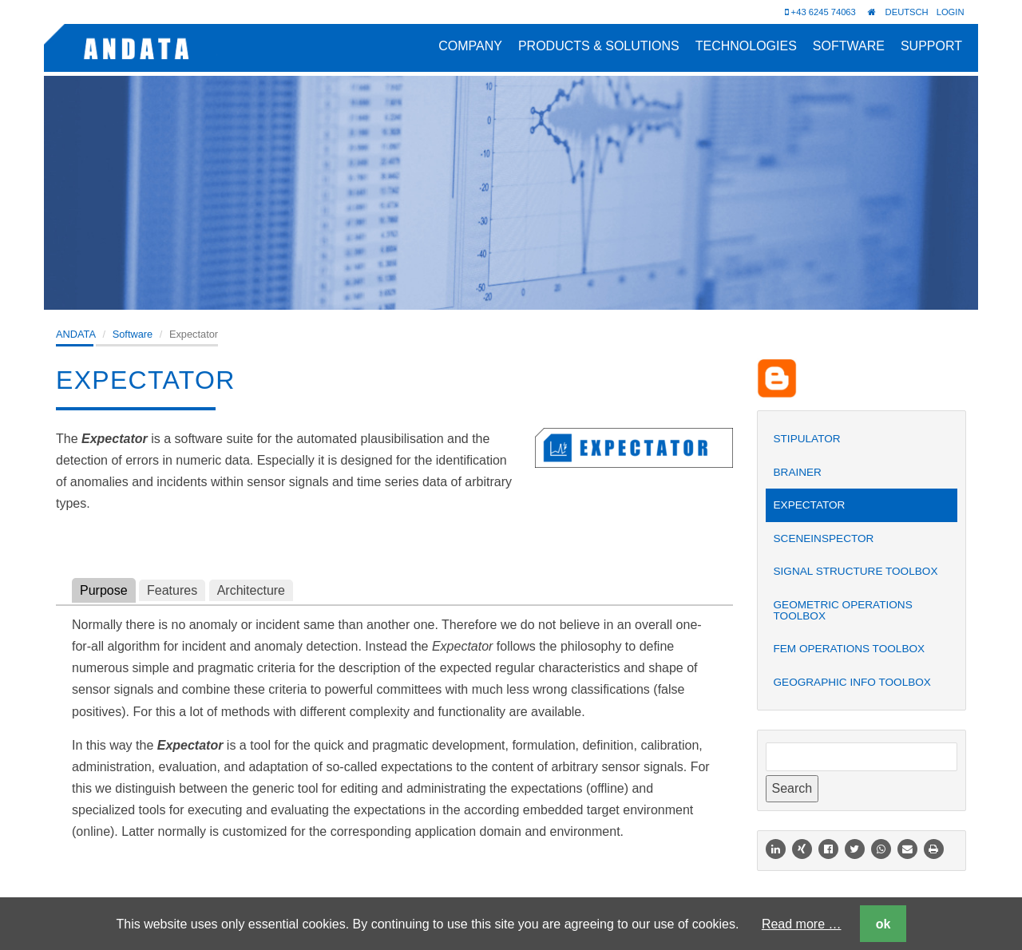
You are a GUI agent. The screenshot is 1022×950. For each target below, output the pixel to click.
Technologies (746, 46)
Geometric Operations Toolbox (843, 610)
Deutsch (907, 12)
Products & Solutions (598, 46)
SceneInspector (824, 538)
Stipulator (807, 439)
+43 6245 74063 (820, 12)
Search (792, 788)
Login (951, 12)
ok (883, 924)
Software (849, 46)
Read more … (802, 924)
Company (470, 46)
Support (931, 46)
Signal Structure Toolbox (856, 571)
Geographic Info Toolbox (852, 682)
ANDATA (76, 334)
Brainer (798, 472)
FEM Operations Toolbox (849, 649)
